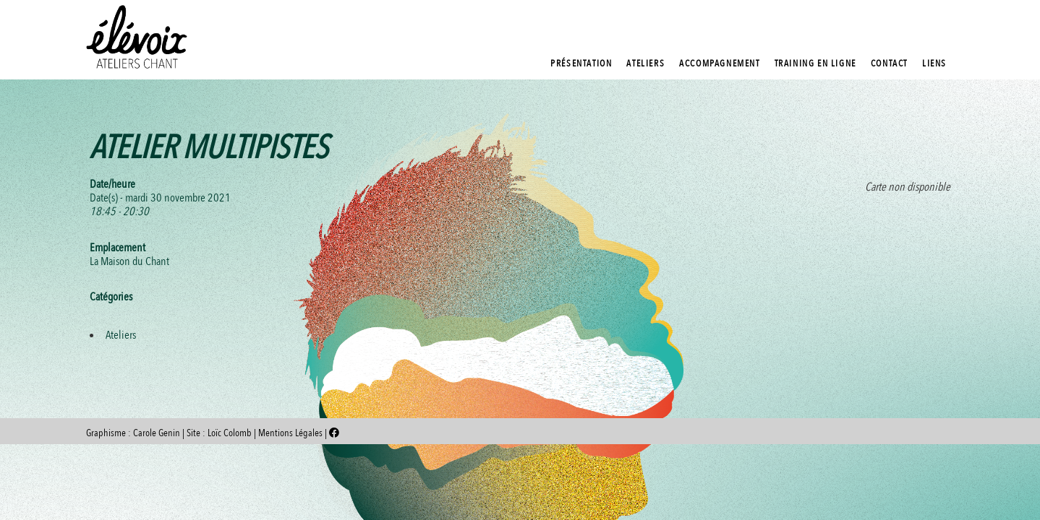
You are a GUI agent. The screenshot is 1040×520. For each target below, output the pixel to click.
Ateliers (121, 335)
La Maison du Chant (129, 261)
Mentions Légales (291, 433)
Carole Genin (156, 433)
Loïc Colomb (230, 433)
